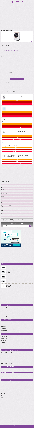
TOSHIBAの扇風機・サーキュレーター (6, 354)
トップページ (3, 382)
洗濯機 (2, 397)
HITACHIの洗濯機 (3, 328)
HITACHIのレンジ (3, 342)
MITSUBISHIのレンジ (4, 344)
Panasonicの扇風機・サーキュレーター (6, 352)
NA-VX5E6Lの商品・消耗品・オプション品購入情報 (12, 50)
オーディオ (2, 389)
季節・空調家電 (3, 393)
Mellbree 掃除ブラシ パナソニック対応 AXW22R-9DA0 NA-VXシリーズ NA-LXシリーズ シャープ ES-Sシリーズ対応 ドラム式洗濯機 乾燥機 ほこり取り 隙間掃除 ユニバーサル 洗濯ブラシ (18, 144)
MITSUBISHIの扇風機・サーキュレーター (7, 361)
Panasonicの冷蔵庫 (4, 307)
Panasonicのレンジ (4, 336)
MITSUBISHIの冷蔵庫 (4, 316)
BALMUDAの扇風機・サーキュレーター (7, 363)
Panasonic (32, 41)
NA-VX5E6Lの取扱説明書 (8, 47)
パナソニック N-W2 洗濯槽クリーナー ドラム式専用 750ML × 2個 (16, 96)
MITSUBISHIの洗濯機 (4, 330)
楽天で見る (17, 102)
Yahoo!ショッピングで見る (17, 127)
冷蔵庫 (2, 395)
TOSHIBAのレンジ (4, 338)
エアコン (2, 391)
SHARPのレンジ (3, 340)
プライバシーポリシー (17, 425)
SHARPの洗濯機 (3, 326)
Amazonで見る (17, 100)
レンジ (2, 399)
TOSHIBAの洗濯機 (4, 324)
